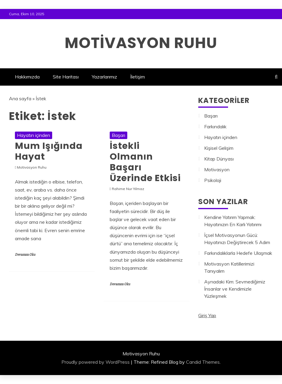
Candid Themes (203, 362)
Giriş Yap (207, 315)
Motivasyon (217, 169)
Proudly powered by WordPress (95, 362)
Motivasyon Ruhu (141, 43)
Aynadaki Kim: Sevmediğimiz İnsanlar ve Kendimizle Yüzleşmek (234, 289)
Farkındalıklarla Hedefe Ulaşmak (238, 253)
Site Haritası (66, 77)
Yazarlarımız (104, 77)
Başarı (118, 135)
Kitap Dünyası (219, 159)
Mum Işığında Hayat (49, 151)
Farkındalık (215, 126)
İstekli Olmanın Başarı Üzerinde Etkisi (145, 162)
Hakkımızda (27, 77)
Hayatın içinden (33, 135)
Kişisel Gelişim (218, 148)
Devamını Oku (25, 254)
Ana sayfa (20, 98)
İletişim (137, 77)
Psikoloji (212, 180)
